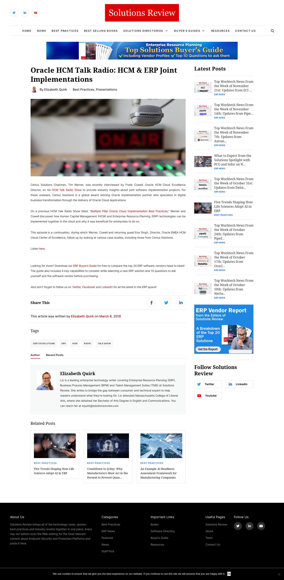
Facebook (89, 287)
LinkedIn (106, 287)
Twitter (76, 287)
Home (27, 31)
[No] (279, 574)
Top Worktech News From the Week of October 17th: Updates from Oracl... (233, 259)
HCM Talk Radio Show (67, 190)
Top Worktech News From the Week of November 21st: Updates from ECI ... (233, 85)
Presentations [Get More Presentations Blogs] (106, 89)
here (42, 248)
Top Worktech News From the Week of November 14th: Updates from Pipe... (233, 109)
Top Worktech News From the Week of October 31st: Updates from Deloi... (233, 183)
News (41, 31)
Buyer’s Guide (159, 538)
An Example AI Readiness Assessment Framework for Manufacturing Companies (158, 473)
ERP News (219, 94)
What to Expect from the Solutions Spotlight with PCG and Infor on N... (232, 159)
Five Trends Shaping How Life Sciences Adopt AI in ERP (54, 471)
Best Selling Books (101, 31)
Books (155, 524)
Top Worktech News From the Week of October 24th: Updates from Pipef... (233, 231)
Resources (220, 31)
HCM (74, 343)
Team (209, 538)
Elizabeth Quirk (55, 89)
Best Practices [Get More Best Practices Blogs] (83, 89)
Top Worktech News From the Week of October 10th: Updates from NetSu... (233, 287)
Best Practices (65, 31)
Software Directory (163, 531)
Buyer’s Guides (187, 31)
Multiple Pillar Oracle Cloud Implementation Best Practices (129, 211)
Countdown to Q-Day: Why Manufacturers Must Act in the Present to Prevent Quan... (107, 473)
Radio (87, 343)
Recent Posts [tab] (55, 355)
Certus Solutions (44, 343)
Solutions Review (216, 524)
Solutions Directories (143, 31)
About (209, 531)
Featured (107, 538)
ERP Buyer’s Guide (85, 266)
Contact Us (245, 31)
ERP (64, 343)
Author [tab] (35, 355)
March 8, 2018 (110, 316)
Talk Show (104, 343)
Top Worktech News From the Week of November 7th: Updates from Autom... (233, 134)
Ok (229, 573)
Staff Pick (108, 551)
